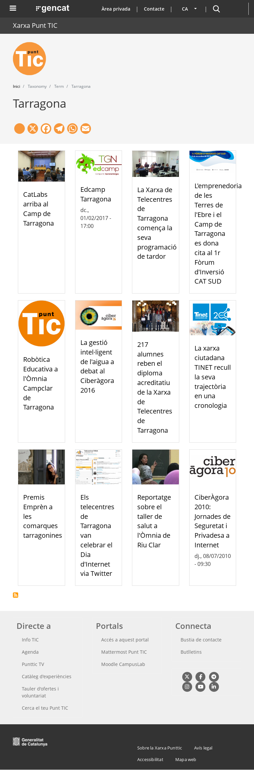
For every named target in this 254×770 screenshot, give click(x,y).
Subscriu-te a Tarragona (15, 595)
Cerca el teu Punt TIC (45, 708)
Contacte (154, 9)
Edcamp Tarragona (95, 194)
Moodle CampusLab (123, 664)
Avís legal (203, 748)
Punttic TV (33, 664)
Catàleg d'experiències (46, 676)
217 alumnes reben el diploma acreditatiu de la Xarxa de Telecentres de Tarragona (154, 387)
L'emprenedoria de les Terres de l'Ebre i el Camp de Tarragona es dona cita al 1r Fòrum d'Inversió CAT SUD (218, 233)
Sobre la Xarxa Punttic (159, 748)
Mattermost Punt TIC (124, 652)
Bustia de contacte (201, 639)
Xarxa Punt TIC (35, 25)
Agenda (30, 652)
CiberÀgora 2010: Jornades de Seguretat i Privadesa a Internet (212, 521)
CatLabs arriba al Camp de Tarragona (38, 208)
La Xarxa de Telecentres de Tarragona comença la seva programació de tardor (157, 223)
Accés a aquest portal (125, 639)
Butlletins (191, 652)
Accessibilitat (150, 759)
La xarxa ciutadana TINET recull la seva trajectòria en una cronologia (212, 377)
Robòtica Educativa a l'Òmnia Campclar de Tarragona (40, 383)
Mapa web (185, 759)
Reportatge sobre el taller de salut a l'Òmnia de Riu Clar (154, 521)
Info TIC (30, 639)
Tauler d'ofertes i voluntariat (40, 692)
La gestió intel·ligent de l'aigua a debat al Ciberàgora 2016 (97, 366)
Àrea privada (116, 9)
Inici (16, 86)
